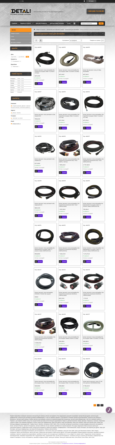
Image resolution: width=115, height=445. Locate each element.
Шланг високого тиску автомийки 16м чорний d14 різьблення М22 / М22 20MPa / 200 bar (69, 160)
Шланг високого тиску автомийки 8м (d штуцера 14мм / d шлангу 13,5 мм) (93, 337)
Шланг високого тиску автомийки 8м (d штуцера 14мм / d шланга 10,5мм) (69, 70)
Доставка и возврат (16, 42)
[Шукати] (101, 23)
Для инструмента (41, 23)
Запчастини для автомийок (72, 29)
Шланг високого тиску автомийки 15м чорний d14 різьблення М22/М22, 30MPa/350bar (45, 338)
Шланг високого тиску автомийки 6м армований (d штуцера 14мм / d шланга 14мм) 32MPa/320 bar (93, 205)
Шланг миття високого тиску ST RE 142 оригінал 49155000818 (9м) (92, 382)
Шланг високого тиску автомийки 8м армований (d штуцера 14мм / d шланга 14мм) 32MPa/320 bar (45, 249)
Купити (40, 83)
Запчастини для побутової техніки (55, 29)
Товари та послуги (40, 29)
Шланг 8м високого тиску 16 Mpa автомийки (92, 70)
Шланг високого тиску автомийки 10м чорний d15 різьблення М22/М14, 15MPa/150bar (93, 294)
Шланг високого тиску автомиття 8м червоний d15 (44, 204)
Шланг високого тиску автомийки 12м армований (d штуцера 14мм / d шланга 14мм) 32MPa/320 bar (93, 249)
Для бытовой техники (57, 23)
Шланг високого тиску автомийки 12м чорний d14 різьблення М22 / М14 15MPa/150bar (69, 205)
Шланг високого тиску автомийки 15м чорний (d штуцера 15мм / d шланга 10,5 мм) (69, 116)
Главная (14, 23)
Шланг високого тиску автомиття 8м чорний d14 (44, 159)
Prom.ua (65, 442)
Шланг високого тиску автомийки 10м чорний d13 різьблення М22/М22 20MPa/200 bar (69, 249)
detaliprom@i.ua (16, 123)
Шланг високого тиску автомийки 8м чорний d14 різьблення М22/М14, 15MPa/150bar (69, 294)
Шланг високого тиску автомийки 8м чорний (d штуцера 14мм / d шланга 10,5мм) (45, 71)
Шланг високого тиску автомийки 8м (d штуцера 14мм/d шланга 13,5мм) (69, 337)
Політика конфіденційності (80, 443)
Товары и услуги (25, 23)
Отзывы (13, 39)
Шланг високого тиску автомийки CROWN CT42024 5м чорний (44, 293)
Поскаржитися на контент (67, 443)
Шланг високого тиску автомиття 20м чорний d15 (45, 115)
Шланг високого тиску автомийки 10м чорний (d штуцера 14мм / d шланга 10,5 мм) (93, 116)
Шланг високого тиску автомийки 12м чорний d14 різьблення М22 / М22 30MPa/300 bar (93, 160)
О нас (69, 23)
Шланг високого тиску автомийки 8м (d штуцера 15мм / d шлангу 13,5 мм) (69, 382)
